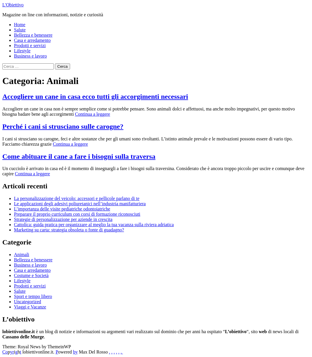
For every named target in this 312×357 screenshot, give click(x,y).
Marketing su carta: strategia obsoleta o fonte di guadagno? (69, 229)
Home (19, 24)
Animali (21, 254)
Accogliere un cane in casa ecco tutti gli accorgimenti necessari (95, 96)
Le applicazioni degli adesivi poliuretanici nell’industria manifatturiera (80, 203)
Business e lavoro (30, 55)
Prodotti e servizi (30, 45)
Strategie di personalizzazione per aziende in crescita (63, 219)
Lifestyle (22, 50)
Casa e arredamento (32, 40)
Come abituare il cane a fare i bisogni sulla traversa (78, 156)
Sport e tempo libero (33, 296)
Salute (20, 29)
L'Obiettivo (13, 4)
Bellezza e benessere (33, 35)
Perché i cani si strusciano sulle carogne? (62, 126)
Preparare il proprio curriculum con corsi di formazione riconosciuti (77, 214)
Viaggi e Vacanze (30, 306)
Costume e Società (31, 275)
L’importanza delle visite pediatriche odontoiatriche (62, 208)
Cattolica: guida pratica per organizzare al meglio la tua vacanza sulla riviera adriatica (94, 224)
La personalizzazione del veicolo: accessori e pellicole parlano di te (76, 198)
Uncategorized (27, 301)
